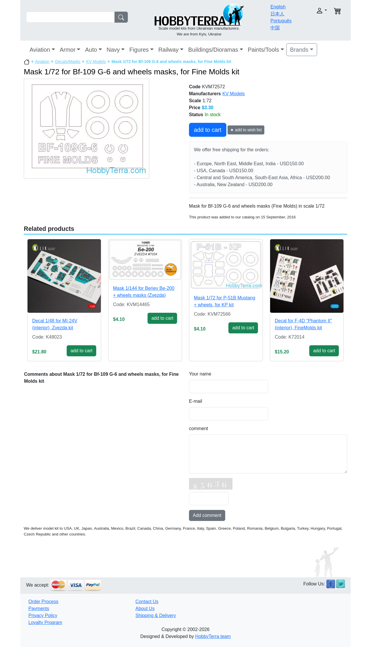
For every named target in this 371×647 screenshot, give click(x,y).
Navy (113, 49)
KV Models (96, 61)
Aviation (40, 49)
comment (198, 428)
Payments (38, 608)
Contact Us (146, 601)
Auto (91, 49)
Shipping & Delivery (155, 615)
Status (196, 114)
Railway (168, 49)
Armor (67, 49)
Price (194, 107)
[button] (312, 10)
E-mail (195, 401)
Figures (139, 49)
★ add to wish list (246, 129)
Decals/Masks (67, 61)
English (277, 6)
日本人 (277, 13)
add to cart (207, 130)
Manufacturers (205, 93)
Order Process (43, 601)
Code (195, 86)
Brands (299, 49)
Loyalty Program (45, 622)
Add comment (207, 515)
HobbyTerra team (213, 636)
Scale (195, 100)
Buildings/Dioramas (213, 49)
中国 (275, 27)
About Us (144, 608)
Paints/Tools (263, 49)
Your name (200, 373)
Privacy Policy (42, 615)
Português (281, 20)
